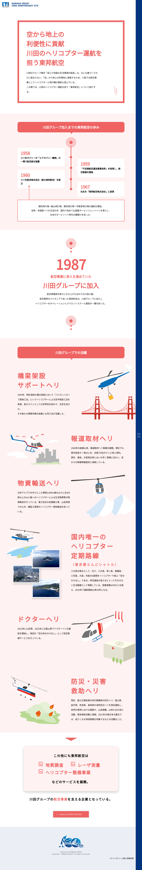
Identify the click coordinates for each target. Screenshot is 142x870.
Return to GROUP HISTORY (71, 814)
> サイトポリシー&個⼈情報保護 (121, 858)
